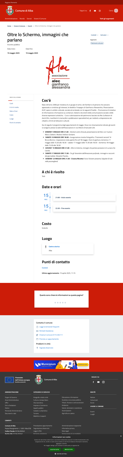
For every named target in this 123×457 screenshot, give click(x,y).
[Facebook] (88, 10)
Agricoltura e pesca (68, 413)
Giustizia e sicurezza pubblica (71, 400)
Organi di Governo (11, 397)
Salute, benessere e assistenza (72, 408)
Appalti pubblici (38, 408)
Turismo (36, 413)
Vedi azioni (104, 35)
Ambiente (65, 405)
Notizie (92, 397)
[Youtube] (93, 10)
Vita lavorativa (38, 403)
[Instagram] (98, 10)
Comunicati (94, 400)
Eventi (30, 26)
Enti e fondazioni (10, 405)
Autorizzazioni (66, 410)
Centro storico (54, 246)
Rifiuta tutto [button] (69, 449)
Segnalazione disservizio (41, 428)
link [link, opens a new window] (78, 445)
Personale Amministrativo (13, 411)
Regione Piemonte (11, 2)
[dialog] (61, 445)
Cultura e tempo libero (40, 400)
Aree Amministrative (12, 400)
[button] (61, 454)
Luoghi (92, 414)
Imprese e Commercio (40, 405)
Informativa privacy (68, 428)
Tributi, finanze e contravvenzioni (73, 402)
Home (9, 26)
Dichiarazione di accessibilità (71, 434)
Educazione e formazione (70, 397)
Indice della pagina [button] (15, 97)
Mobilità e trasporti (39, 416)
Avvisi (92, 403)
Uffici (6, 403)
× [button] (121, 436)
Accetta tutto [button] (54, 449)
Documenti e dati (10, 413)
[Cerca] (115, 10)
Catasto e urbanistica (40, 411)
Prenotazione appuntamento (42, 425)
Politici (7, 408)
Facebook (45, 267)
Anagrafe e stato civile (40, 397)
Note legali (65, 431)
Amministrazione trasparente (71, 425)
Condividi (95, 35)
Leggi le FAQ (37, 431)
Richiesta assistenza (40, 434)
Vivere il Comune (19, 26)
